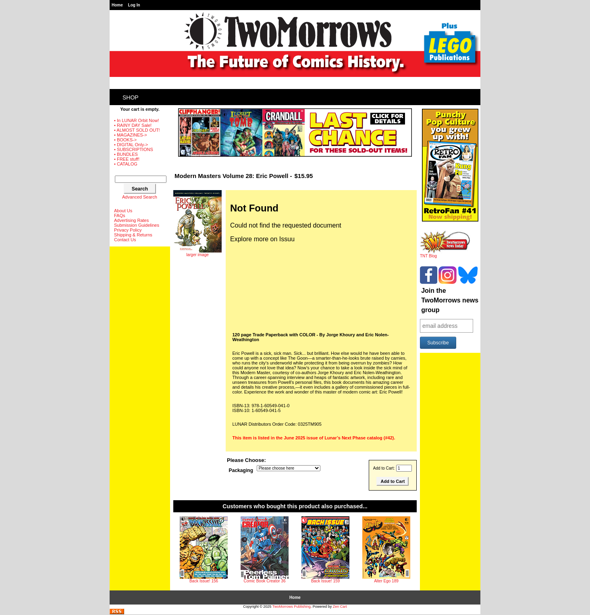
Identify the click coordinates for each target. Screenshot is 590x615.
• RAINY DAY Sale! (133, 125)
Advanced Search (139, 197)
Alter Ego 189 (386, 581)
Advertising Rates (131, 220)
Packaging (241, 471)
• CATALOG (125, 164)
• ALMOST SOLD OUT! (137, 130)
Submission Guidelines (136, 225)
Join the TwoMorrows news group (449, 300)
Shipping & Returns (133, 234)
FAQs (119, 215)
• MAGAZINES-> (130, 135)
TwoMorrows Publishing (291, 607)
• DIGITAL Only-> (131, 144)
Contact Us (125, 239)
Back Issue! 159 (325, 581)
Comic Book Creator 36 (265, 581)
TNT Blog (445, 254)
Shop (131, 97)
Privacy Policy (127, 230)
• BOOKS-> (125, 139)
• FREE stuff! (126, 159)
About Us (123, 210)
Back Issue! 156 (203, 581)
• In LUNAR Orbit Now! (136, 120)
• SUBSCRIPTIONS (133, 149)
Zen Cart (340, 607)
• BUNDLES (126, 154)
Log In (134, 5)
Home (117, 5)
